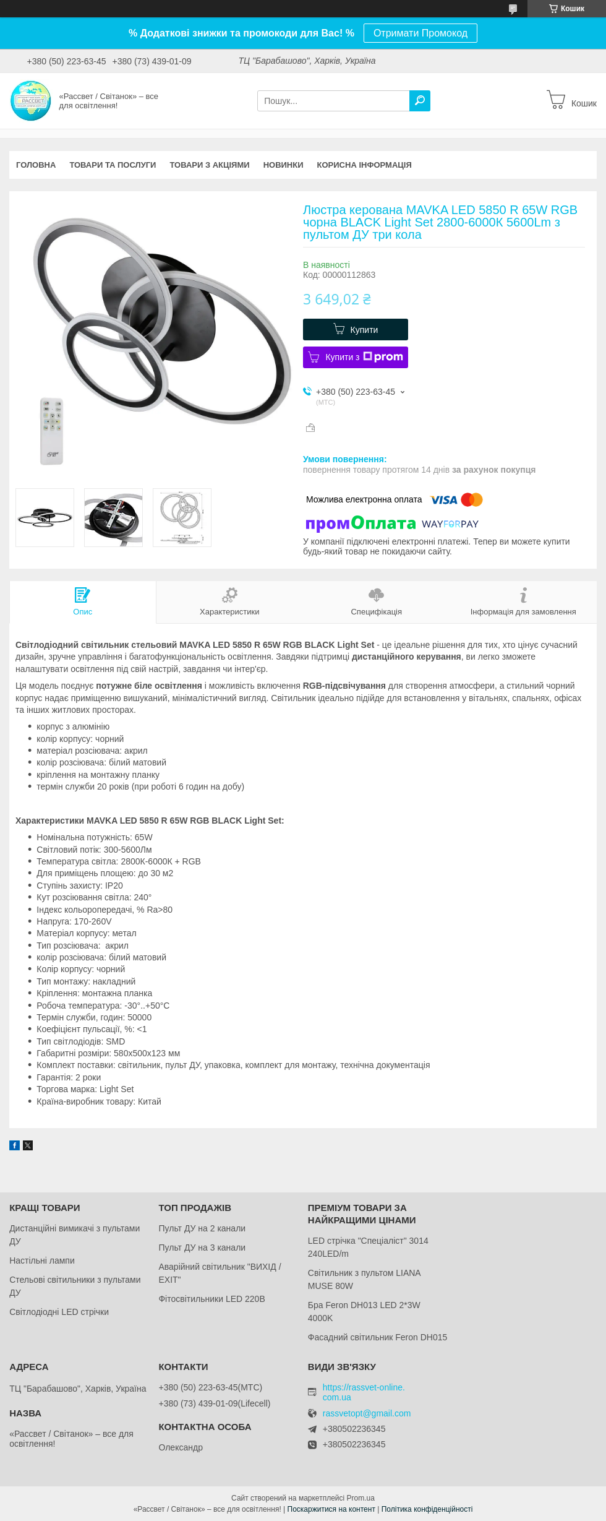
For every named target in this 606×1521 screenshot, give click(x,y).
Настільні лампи (42, 1260)
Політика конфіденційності (427, 1509)
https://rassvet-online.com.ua (364, 1392)
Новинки (283, 165)
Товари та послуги (112, 165)
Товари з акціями (209, 165)
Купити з (364, 357)
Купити (364, 330)
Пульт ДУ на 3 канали (201, 1247)
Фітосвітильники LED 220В (211, 1299)
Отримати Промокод (420, 33)
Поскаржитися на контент (331, 1509)
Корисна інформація (364, 165)
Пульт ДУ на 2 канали (201, 1228)
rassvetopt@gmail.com (367, 1413)
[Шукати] (419, 100)
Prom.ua (361, 1498)
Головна (36, 165)
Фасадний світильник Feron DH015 (378, 1337)
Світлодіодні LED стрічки (59, 1312)
